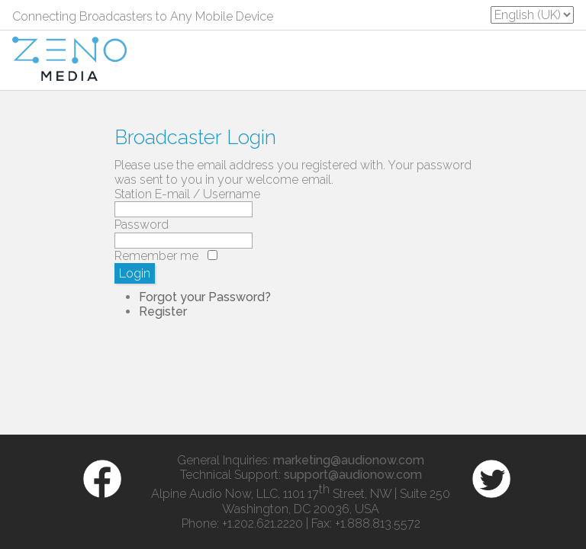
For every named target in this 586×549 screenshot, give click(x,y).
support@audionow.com (353, 474)
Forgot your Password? (205, 297)
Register (163, 311)
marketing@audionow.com (348, 460)
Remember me (156, 256)
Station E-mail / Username (187, 194)
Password (141, 224)
